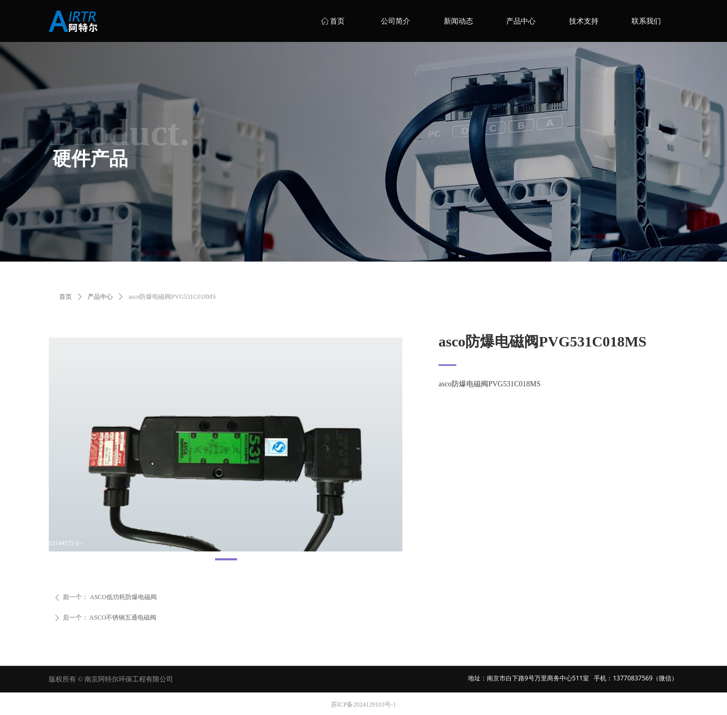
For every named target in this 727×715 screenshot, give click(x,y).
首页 (65, 296)
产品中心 (100, 296)
